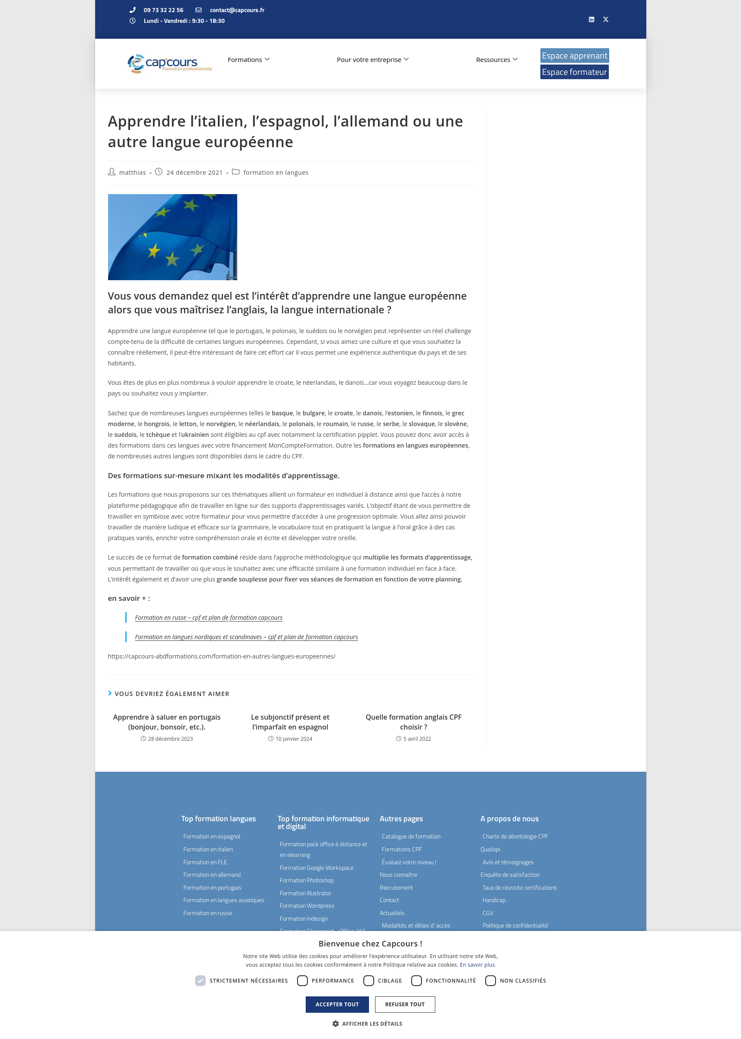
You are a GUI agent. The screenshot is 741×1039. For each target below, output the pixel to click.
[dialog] (370, 985)
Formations (249, 59)
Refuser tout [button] (405, 1004)
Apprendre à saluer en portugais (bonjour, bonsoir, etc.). (167, 721)
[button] (371, 1024)
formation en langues (276, 172)
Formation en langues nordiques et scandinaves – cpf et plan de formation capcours (246, 637)
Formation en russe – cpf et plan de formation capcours (209, 617)
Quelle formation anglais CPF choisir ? (414, 721)
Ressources (497, 59)
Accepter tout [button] (337, 1004)
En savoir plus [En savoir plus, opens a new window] (477, 964)
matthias (132, 172)
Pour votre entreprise (373, 59)
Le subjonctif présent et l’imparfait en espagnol (290, 721)
